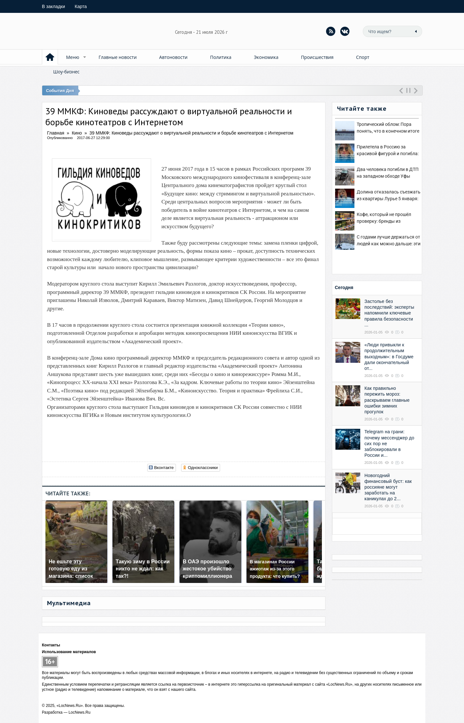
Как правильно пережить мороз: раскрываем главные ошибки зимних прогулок (387, 400)
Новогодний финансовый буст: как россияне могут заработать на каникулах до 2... (388, 487)
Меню (72, 57)
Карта (81, 6)
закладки (53, 6)
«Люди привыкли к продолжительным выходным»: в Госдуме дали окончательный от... (388, 356)
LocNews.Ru (80, 712)
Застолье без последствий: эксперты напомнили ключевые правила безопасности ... (389, 313)
